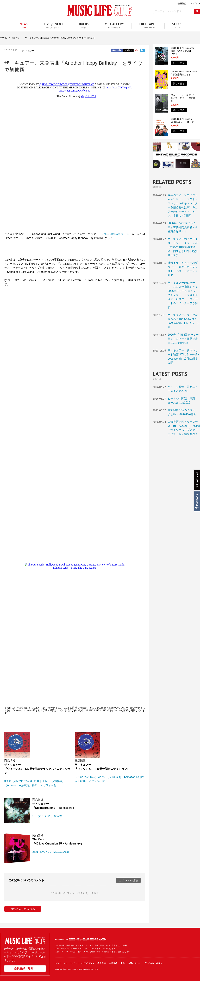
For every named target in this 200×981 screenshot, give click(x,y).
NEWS (15, 37)
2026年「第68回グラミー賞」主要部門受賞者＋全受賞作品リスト (183, 227)
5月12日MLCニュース (115, 233)
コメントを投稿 (128, 880)
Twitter (128, 50)
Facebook (196, 501)
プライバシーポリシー (154, 963)
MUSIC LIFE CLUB (100, 10)
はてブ (142, 50)
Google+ (136, 50)
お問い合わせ (134, 963)
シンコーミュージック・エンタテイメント (87, 939)
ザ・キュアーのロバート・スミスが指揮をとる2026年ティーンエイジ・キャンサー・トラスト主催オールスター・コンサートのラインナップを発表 (183, 295)
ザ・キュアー (28, 50)
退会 (123, 963)
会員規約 (113, 963)
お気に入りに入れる (22, 909)
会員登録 (101, 963)
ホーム (3, 37)
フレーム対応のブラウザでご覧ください (74, 152)
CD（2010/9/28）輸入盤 (47, 816)
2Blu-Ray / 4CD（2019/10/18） (51, 851)
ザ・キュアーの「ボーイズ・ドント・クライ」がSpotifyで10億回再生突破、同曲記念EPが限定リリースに (183, 247)
